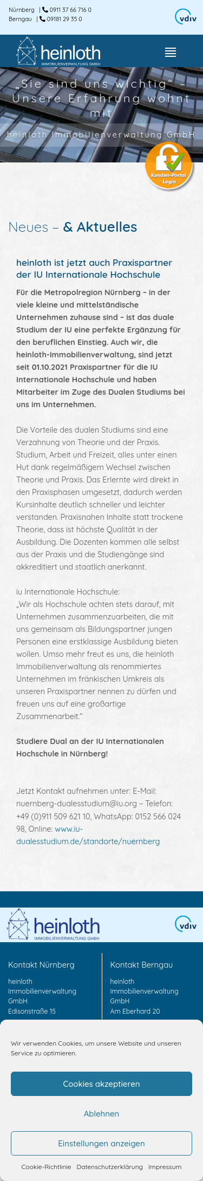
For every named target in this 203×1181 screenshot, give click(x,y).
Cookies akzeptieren (101, 1084)
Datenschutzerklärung (110, 1167)
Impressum (164, 1167)
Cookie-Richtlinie (46, 1167)
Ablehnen (102, 1113)
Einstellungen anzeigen (101, 1143)
